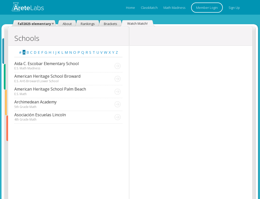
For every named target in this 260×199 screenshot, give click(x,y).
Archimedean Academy (59, 104)
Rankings (88, 23)
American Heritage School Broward (59, 78)
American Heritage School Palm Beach (59, 91)
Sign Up (234, 7)
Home (130, 7)
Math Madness (174, 7)
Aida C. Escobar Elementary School (59, 66)
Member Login (207, 7)
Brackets (110, 23)
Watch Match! (137, 23)
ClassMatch (149, 7)
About (67, 23)
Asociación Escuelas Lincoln (59, 117)
